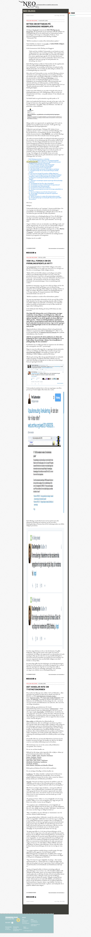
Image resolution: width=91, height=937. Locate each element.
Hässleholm (29, 762)
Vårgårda (43, 755)
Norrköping (36, 762)
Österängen (50, 755)
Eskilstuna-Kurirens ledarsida (49, 332)
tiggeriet (30, 232)
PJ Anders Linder (51, 696)
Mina (27, 721)
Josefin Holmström (55, 698)
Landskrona (44, 762)
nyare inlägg (56, 15)
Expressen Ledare (34, 698)
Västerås (39, 757)
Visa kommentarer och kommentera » (57, 248)
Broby (39, 760)
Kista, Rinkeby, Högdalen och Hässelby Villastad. (39, 765)
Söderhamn (44, 760)
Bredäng (35, 763)
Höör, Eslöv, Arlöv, (31, 760)
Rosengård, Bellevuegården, (34, 759)
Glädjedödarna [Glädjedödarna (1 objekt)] (72, 15)
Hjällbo (34, 755)
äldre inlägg (62, 15)
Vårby (38, 755)
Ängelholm (29, 763)
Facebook (35, 30)
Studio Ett (35, 699)
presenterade (32, 267)
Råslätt (28, 757)
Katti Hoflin (40, 712)
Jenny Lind (46, 698)
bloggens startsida (30, 15)
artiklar (31, 721)
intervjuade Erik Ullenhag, (33, 352)
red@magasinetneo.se (35, 924)
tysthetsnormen (54, 709)
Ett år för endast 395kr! (9, 919)
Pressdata (7, 928)
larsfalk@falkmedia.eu (17, 929)
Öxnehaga (33, 757)
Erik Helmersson (41, 696)
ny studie (46, 44)
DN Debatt (50, 78)
